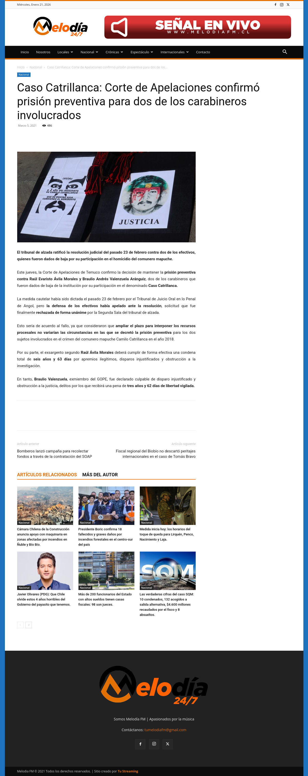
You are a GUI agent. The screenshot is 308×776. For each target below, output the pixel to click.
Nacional (89, 52)
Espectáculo (142, 52)
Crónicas (114, 52)
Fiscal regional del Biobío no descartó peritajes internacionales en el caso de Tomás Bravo (156, 454)
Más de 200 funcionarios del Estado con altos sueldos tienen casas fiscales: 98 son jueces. (105, 599)
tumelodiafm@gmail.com (165, 729)
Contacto (203, 52)
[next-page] (28, 625)
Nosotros (43, 52)
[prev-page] (20, 625)
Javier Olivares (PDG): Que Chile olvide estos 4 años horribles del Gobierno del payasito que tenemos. (44, 599)
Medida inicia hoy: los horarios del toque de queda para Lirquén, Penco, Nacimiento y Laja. (167, 534)
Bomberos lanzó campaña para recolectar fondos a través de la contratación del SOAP (54, 454)
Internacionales (174, 52)
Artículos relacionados (47, 474)
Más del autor (100, 474)
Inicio (25, 52)
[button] (285, 52)
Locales (65, 52)
